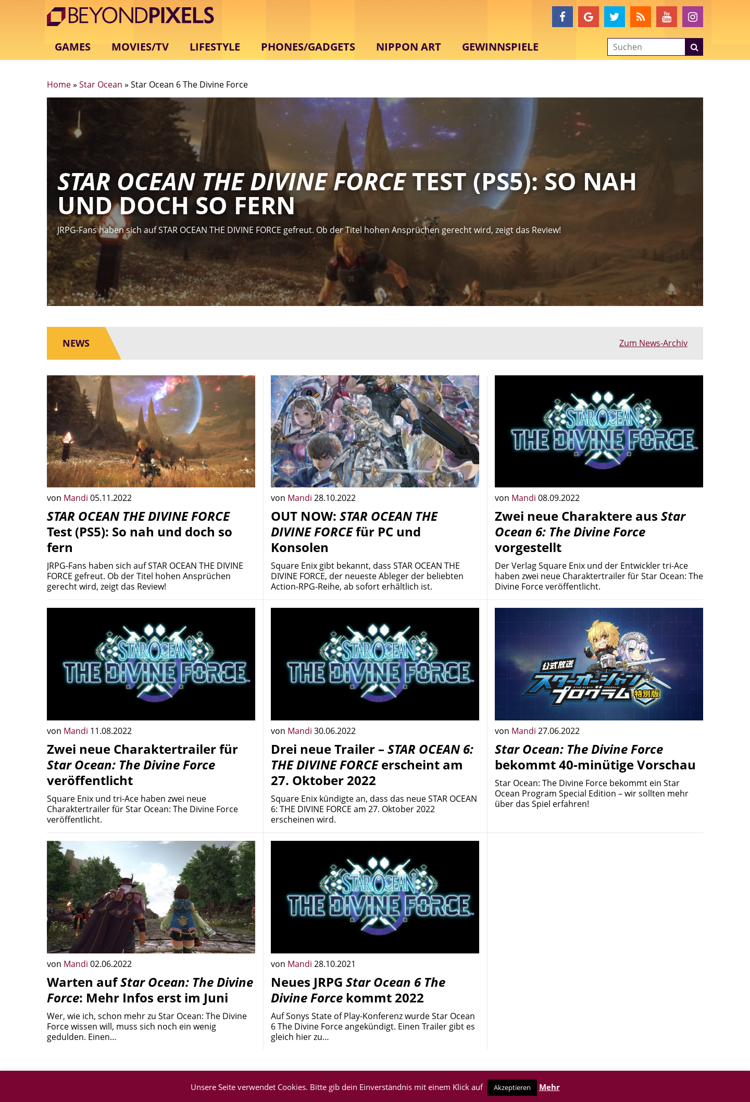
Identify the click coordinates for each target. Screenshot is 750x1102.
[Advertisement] (599, 914)
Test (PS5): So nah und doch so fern (139, 531)
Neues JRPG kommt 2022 (358, 989)
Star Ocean (100, 84)
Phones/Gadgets (308, 47)
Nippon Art (408, 47)
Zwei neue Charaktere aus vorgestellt (590, 531)
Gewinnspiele (500, 47)
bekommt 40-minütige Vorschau (595, 756)
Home (59, 84)
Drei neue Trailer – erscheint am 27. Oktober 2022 (372, 764)
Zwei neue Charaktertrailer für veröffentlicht (142, 764)
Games (73, 47)
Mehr (549, 1087)
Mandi (77, 498)
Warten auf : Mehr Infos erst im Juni (150, 989)
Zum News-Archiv (653, 343)
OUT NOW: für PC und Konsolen (354, 531)
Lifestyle (215, 47)
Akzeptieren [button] (512, 1087)
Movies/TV (140, 47)
